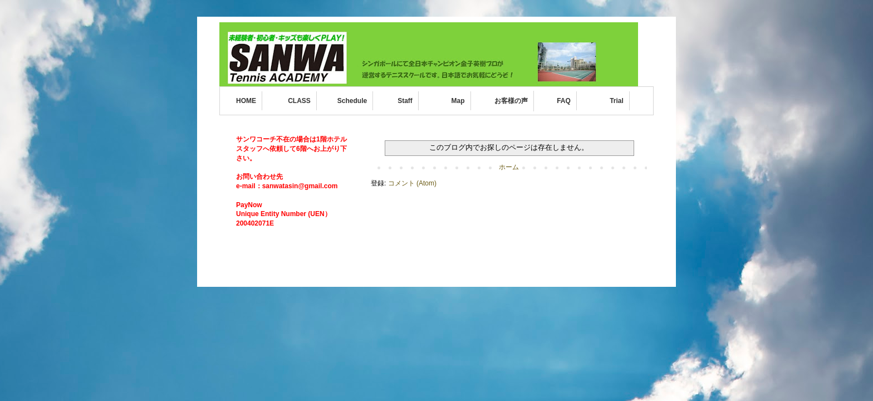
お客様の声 (511, 101)
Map (458, 101)
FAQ (564, 101)
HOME (246, 101)
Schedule (352, 101)
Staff (405, 101)
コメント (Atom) (412, 183)
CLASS (299, 101)
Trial (617, 101)
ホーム (509, 167)
